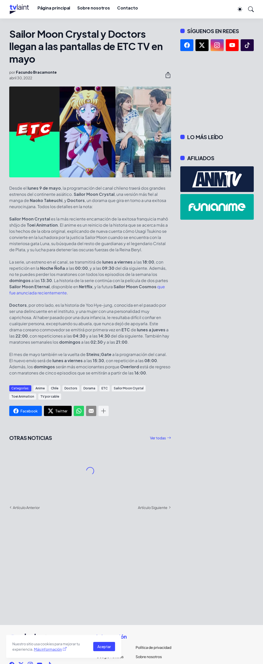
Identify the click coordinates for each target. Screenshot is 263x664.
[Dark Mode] (237, 9)
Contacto (127, 8)
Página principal (53, 8)
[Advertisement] (217, 92)
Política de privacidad (151, 647)
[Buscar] (248, 9)
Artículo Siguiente (152, 507)
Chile (54, 388)
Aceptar (104, 646)
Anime (40, 388)
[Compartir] (166, 75)
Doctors (70, 388)
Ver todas (158, 438)
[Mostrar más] (103, 411)
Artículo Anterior (26, 507)
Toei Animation (22, 396)
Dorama (89, 388)
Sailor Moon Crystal (129, 388)
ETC (104, 388)
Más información (48, 649)
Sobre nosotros (93, 8)
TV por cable (49, 396)
